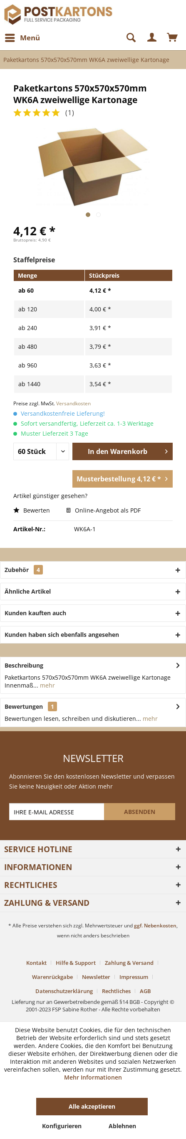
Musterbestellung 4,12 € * (122, 477)
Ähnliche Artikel (28, 591)
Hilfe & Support (76, 962)
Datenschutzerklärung (64, 991)
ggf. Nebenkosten (155, 925)
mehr (46, 685)
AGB (145, 991)
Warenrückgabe (52, 977)
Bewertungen (24, 706)
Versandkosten (73, 403)
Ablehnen (122, 1126)
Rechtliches (116, 991)
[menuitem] (22, 38)
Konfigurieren (62, 1126)
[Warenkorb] (172, 38)
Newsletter (96, 977)
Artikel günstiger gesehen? (50, 496)
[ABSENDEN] (139, 811)
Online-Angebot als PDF (103, 510)
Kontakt (36, 962)
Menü (22, 36)
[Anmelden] (152, 38)
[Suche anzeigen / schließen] (127, 38)
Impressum (133, 977)
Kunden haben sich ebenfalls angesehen (62, 635)
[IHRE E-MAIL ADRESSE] (57, 811)
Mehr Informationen (93, 1077)
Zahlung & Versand (129, 962)
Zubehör (24, 570)
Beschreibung (24, 665)
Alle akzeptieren (92, 1106)
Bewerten (31, 510)
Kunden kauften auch (35, 613)
